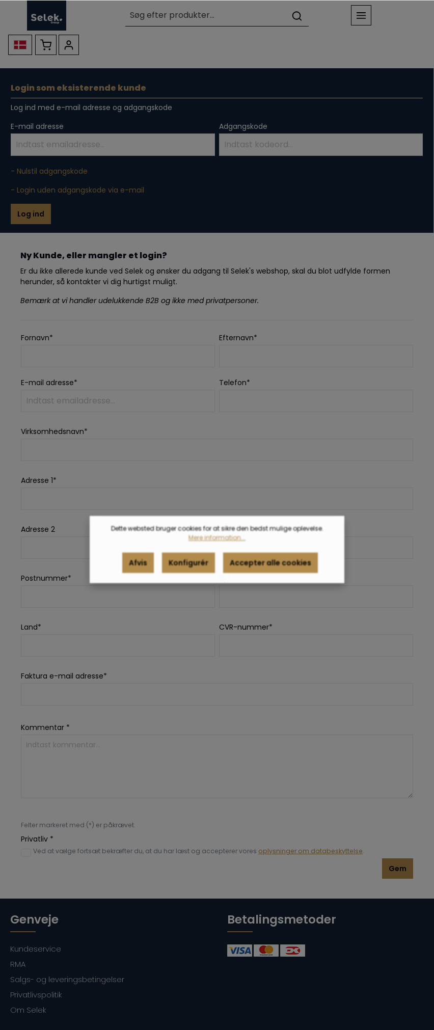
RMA (17, 964)
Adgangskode (243, 126)
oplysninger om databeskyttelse (310, 851)
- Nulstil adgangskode (49, 171)
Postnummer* (46, 578)
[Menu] (361, 15)
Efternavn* (238, 338)
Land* (31, 627)
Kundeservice (35, 948)
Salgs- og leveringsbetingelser (67, 979)
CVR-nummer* (246, 627)
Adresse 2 (38, 529)
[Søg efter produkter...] (205, 15)
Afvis (138, 573)
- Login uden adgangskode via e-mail (77, 190)
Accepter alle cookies (270, 573)
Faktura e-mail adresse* (64, 676)
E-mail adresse (37, 126)
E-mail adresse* (49, 382)
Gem (397, 868)
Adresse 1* (39, 480)
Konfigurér (188, 573)
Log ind (30, 214)
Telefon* (234, 382)
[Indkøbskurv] (46, 45)
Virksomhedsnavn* (54, 431)
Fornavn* (37, 338)
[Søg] (297, 15)
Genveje (34, 919)
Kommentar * (45, 727)
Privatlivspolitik (36, 994)
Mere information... (217, 548)
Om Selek (28, 1010)
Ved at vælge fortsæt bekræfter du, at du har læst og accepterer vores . (198, 851)
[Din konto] (69, 45)
